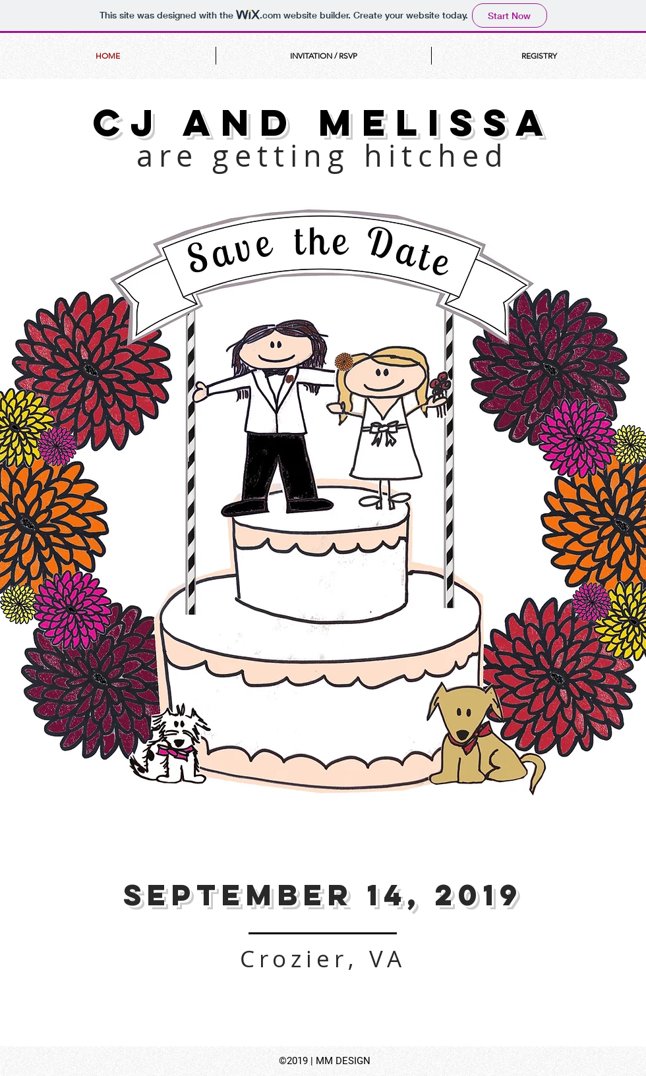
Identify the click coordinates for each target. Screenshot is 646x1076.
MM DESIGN (343, 1061)
